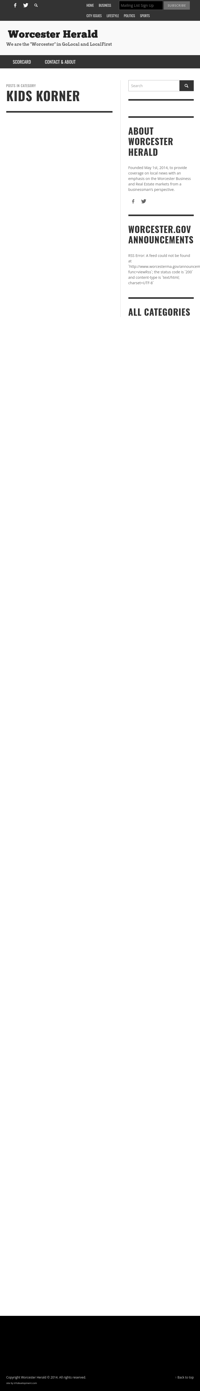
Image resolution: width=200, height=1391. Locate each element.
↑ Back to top (184, 1377)
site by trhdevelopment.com (21, 1383)
